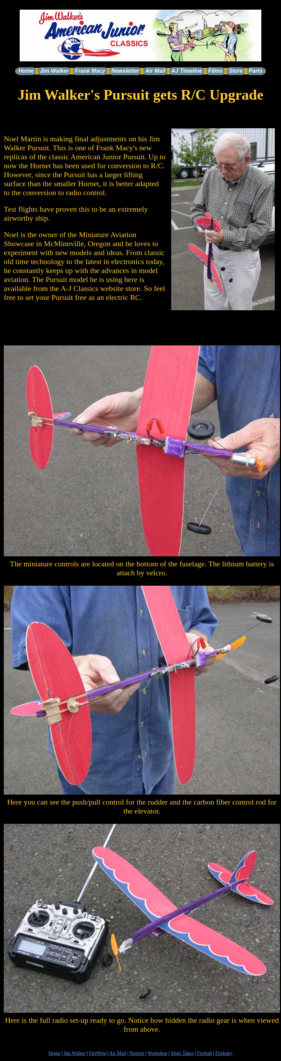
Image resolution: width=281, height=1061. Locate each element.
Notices (136, 1053)
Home (25, 71)
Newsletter (125, 71)
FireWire (97, 1053)
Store (236, 71)
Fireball (204, 1053)
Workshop (157, 1053)
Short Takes (182, 1053)
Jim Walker (54, 71)
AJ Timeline (186, 71)
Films (215, 71)
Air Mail (155, 71)
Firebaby (224, 1053)
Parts (256, 71)
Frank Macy (90, 71)
